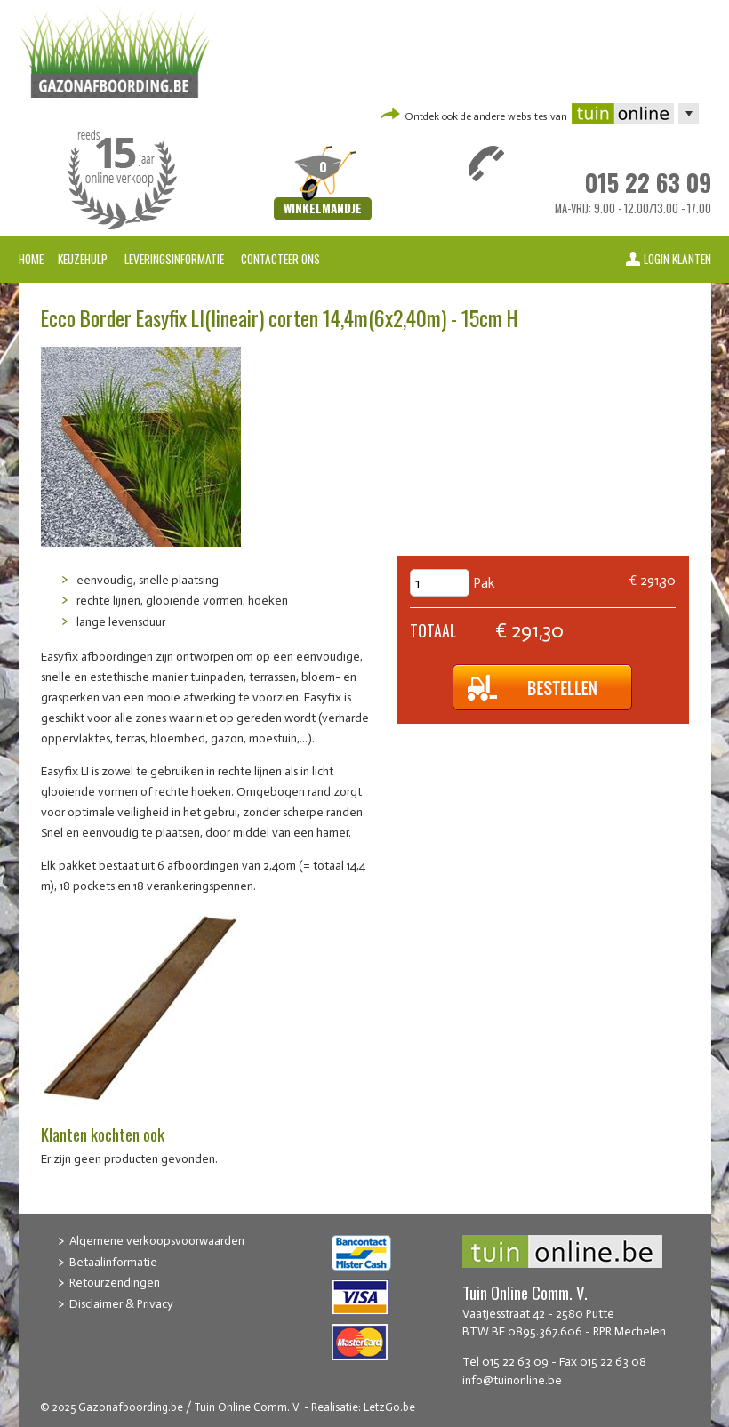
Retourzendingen (114, 1282)
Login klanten (677, 259)
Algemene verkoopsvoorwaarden (156, 1240)
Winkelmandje (323, 209)
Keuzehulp (83, 259)
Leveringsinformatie (175, 259)
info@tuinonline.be (512, 1380)
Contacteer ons (280, 259)
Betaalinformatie (113, 1262)
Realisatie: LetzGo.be (363, 1407)
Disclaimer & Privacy (121, 1303)
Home (31, 259)
